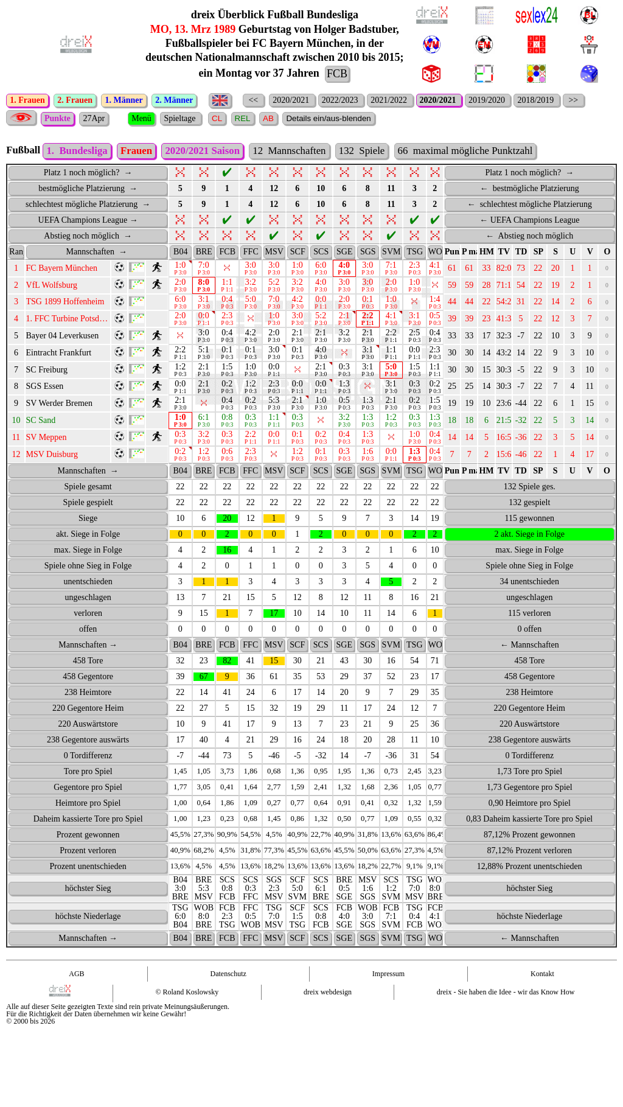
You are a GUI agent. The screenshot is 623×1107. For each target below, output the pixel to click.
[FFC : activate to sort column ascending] (251, 270)
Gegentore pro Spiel (88, 805)
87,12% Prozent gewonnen (529, 852)
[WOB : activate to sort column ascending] (435, 270)
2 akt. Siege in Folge (530, 552)
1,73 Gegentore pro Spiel (530, 805)
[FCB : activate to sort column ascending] (227, 270)
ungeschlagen (88, 615)
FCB (337, 74)
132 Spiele (362, 169)
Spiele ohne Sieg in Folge (88, 583)
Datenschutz (228, 992)
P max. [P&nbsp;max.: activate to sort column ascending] (470, 269)
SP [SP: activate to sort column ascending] (538, 269)
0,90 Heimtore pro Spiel (530, 821)
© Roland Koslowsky (186, 1010)
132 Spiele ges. (529, 504)
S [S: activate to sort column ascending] (555, 269)
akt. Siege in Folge (88, 552)
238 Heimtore (87, 710)
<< (253, 100)
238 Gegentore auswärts (88, 758)
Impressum (388, 992)
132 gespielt (529, 520)
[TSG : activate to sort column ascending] (414, 270)
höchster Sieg (88, 906)
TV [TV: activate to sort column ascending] (504, 269)
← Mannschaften (529, 663)
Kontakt (542, 992)
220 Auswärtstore (87, 742)
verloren (88, 631)
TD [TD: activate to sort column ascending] (521, 269)
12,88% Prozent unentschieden (529, 884)
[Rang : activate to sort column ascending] (15, 270)
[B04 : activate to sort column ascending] (180, 270)
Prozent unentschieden (87, 884)
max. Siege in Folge (88, 568)
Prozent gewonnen (88, 852)
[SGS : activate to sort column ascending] (368, 270)
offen (88, 647)
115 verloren (529, 631)
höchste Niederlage (88, 934)
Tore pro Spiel (88, 789)
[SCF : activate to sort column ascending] (298, 270)
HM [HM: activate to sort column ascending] (486, 269)
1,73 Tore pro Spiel (529, 789)
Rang (16, 269)
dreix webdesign (328, 1010)
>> (573, 100)
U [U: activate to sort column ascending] (572, 269)
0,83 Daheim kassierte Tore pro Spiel (529, 837)
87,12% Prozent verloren (530, 868)
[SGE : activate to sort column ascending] (345, 270)
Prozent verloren (88, 868)
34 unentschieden (529, 599)
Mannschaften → (87, 663)
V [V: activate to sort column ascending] (590, 269)
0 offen (529, 647)
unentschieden (88, 599)
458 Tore (88, 678)
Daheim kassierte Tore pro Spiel (88, 837)
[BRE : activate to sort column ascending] (204, 270)
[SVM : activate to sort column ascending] (391, 270)
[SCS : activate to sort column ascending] (321, 270)
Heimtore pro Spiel (87, 821)
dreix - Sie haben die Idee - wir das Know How (506, 1010)
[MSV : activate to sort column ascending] (274, 270)
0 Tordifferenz (88, 773)
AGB (76, 992)
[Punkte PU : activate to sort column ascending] (452, 270)
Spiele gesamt (88, 504)
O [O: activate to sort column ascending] (607, 269)
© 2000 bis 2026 (30, 1039)
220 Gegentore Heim (88, 726)
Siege (87, 536)
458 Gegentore (88, 694)
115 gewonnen (530, 536)
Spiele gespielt (88, 520)
